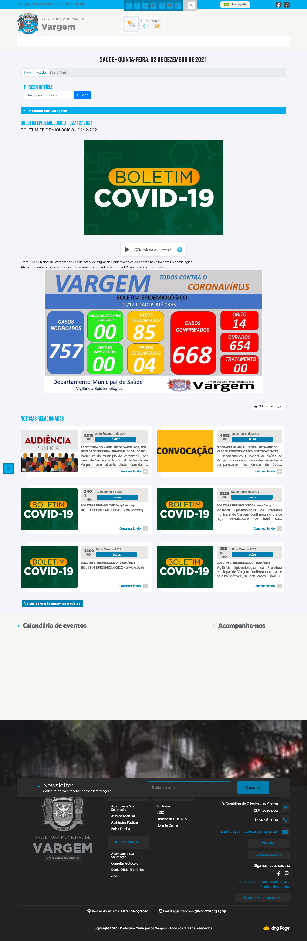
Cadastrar (253, 788)
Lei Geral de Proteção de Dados (262, 898)
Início (27, 72)
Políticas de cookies (274, 887)
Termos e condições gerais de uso (264, 882)
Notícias (42, 72)
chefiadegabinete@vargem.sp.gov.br (249, 832)
